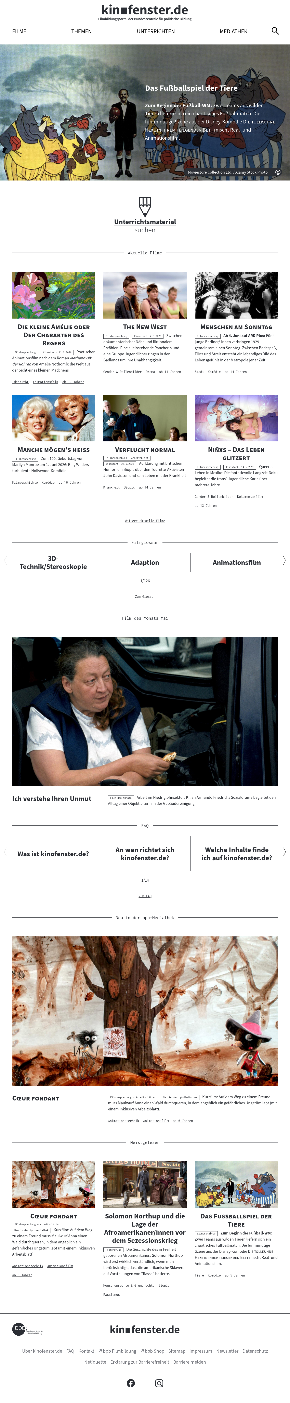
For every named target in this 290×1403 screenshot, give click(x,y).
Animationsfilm (237, 562)
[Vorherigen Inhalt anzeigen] (5, 561)
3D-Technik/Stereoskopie (53, 562)
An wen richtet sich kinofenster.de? (145, 854)
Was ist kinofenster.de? (53, 854)
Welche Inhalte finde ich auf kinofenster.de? (236, 854)
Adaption (145, 562)
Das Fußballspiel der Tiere (191, 88)
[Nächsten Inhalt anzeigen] (284, 561)
